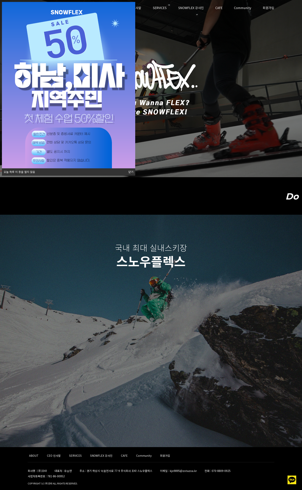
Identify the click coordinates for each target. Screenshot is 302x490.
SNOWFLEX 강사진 (191, 7)
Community (242, 7)
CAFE (218, 7)
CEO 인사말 (54, 455)
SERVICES (160, 7)
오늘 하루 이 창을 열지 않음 (18, 171)
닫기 (130, 172)
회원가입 (268, 7)
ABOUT (34, 455)
